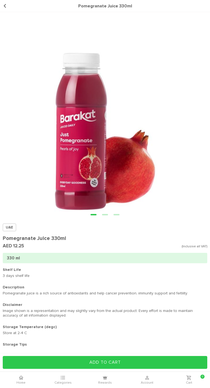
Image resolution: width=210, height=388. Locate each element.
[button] (94, 214)
